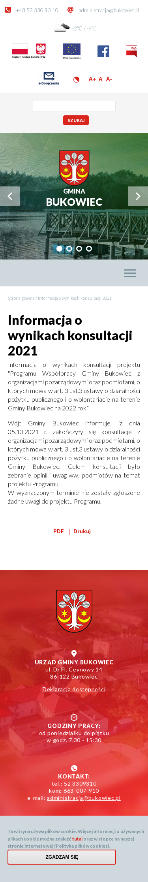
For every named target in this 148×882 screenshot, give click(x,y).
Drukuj (82, 531)
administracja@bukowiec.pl (109, 10)
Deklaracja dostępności (74, 689)
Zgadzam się (62, 861)
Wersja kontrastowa (76, 80)
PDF (58, 531)
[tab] (59, 249)
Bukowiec (74, 197)
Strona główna (21, 298)
